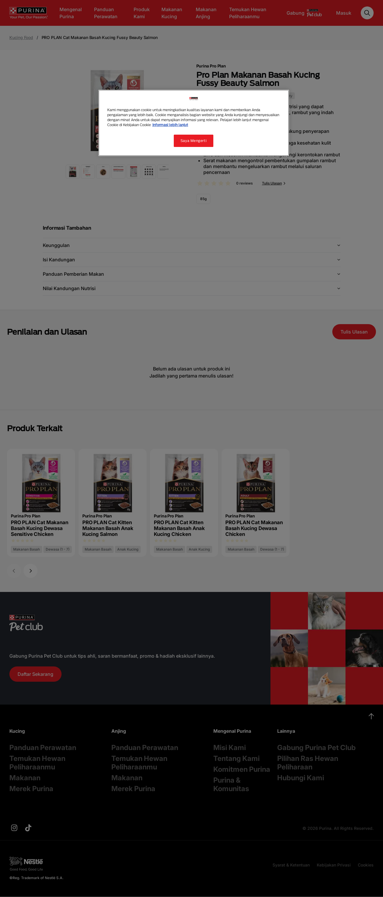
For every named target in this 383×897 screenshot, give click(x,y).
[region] (193, 123)
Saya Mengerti (194, 141)
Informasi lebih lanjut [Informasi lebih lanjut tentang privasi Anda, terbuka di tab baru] (170, 125)
